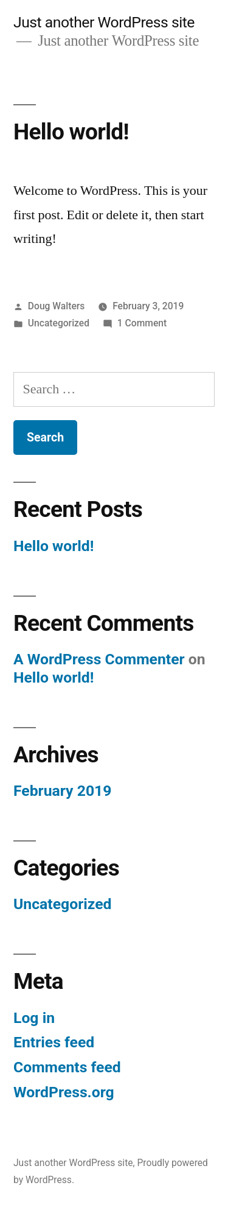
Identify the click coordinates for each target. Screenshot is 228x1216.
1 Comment (142, 323)
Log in (34, 1018)
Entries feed (53, 1042)
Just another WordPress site (104, 22)
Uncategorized (58, 323)
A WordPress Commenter (99, 659)
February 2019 (62, 791)
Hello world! (71, 132)
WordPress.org (63, 1092)
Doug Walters (56, 306)
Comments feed (67, 1067)
